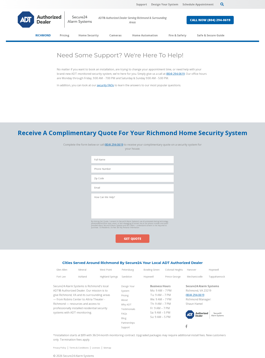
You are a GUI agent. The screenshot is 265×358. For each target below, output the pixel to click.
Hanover (191, 269)
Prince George (173, 276)
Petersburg (128, 269)
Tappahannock (217, 276)
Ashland (82, 276)
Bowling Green (151, 269)
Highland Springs (109, 276)
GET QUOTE (132, 239)
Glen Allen (61, 269)
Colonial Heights (174, 269)
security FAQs (105, 85)
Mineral (82, 269)
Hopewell (214, 269)
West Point (106, 269)
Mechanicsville (195, 276)
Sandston (127, 276)
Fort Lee (61, 276)
